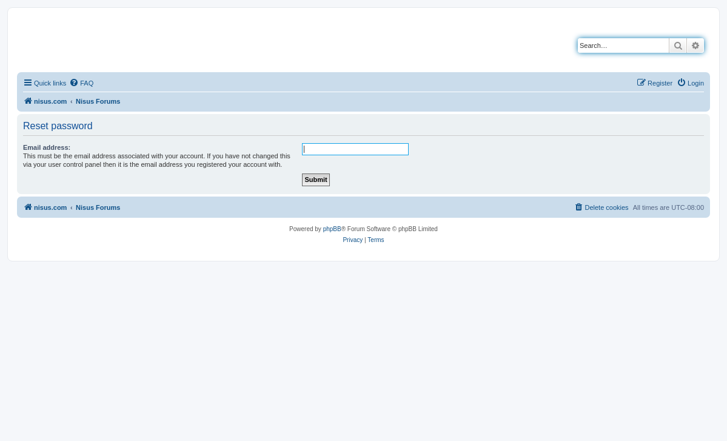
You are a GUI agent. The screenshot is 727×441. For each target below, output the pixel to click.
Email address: (46, 147)
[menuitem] (81, 83)
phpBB (332, 229)
